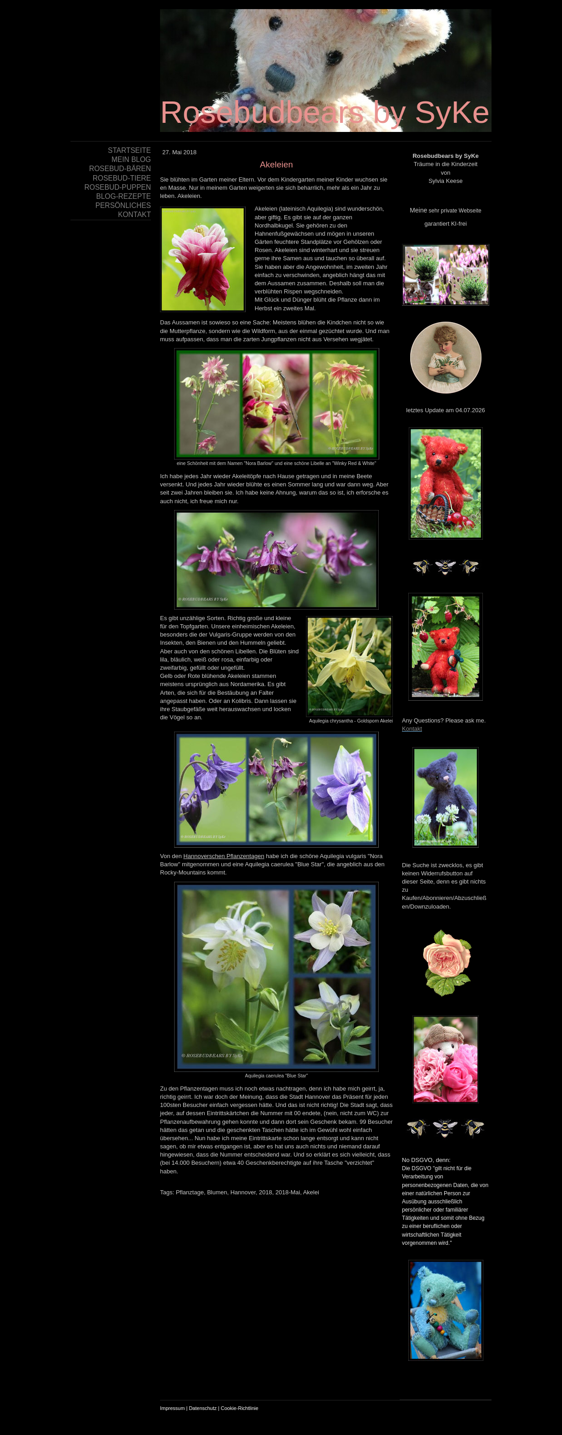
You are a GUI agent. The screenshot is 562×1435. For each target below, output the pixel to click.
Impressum (172, 1408)
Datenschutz (202, 1408)
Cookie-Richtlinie (240, 1408)
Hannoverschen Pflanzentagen (223, 856)
